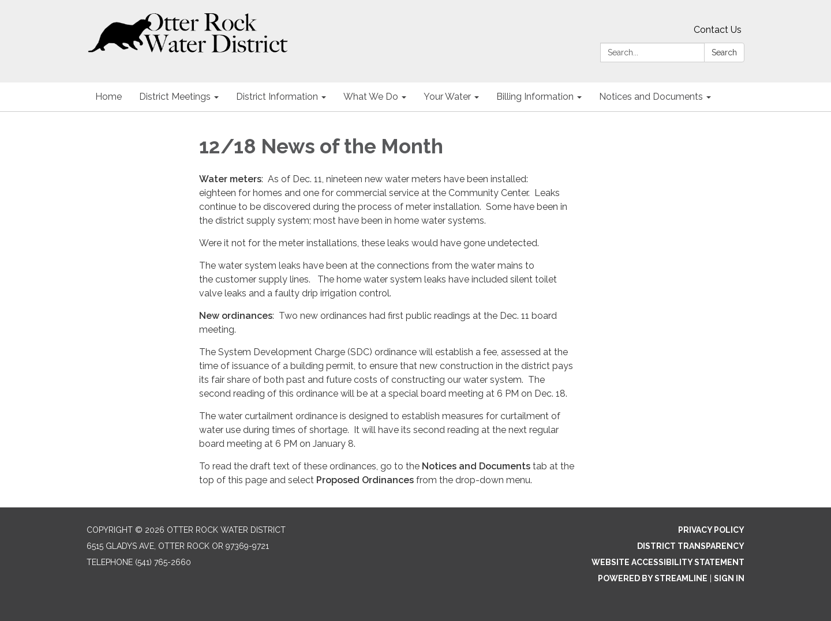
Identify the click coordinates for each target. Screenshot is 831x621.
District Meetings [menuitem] (175, 96)
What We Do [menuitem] (370, 96)
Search (724, 52)
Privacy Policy (711, 530)
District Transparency (690, 546)
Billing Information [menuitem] (535, 96)
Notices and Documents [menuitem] (651, 96)
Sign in (729, 578)
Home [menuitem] (108, 96)
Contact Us (718, 29)
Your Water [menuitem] (447, 96)
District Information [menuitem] (277, 96)
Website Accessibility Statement (668, 562)
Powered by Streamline (653, 578)
